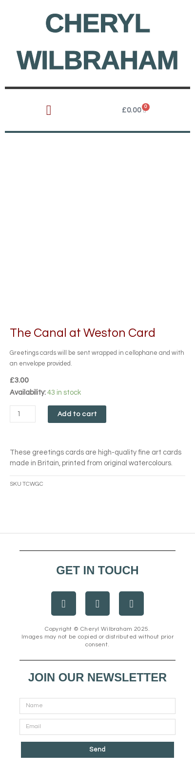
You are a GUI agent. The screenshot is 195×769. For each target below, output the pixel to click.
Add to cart (77, 414)
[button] (48, 110)
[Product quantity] (23, 413)
